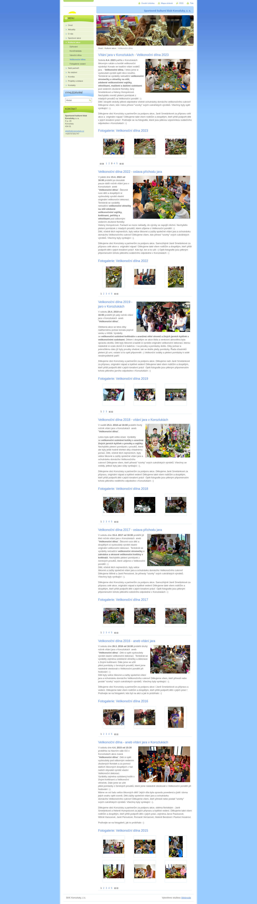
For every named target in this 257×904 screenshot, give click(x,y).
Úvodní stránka (147, 3)
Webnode (186, 897)
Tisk (191, 3)
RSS (181, 3)
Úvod (100, 48)
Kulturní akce (110, 48)
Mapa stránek (167, 3)
